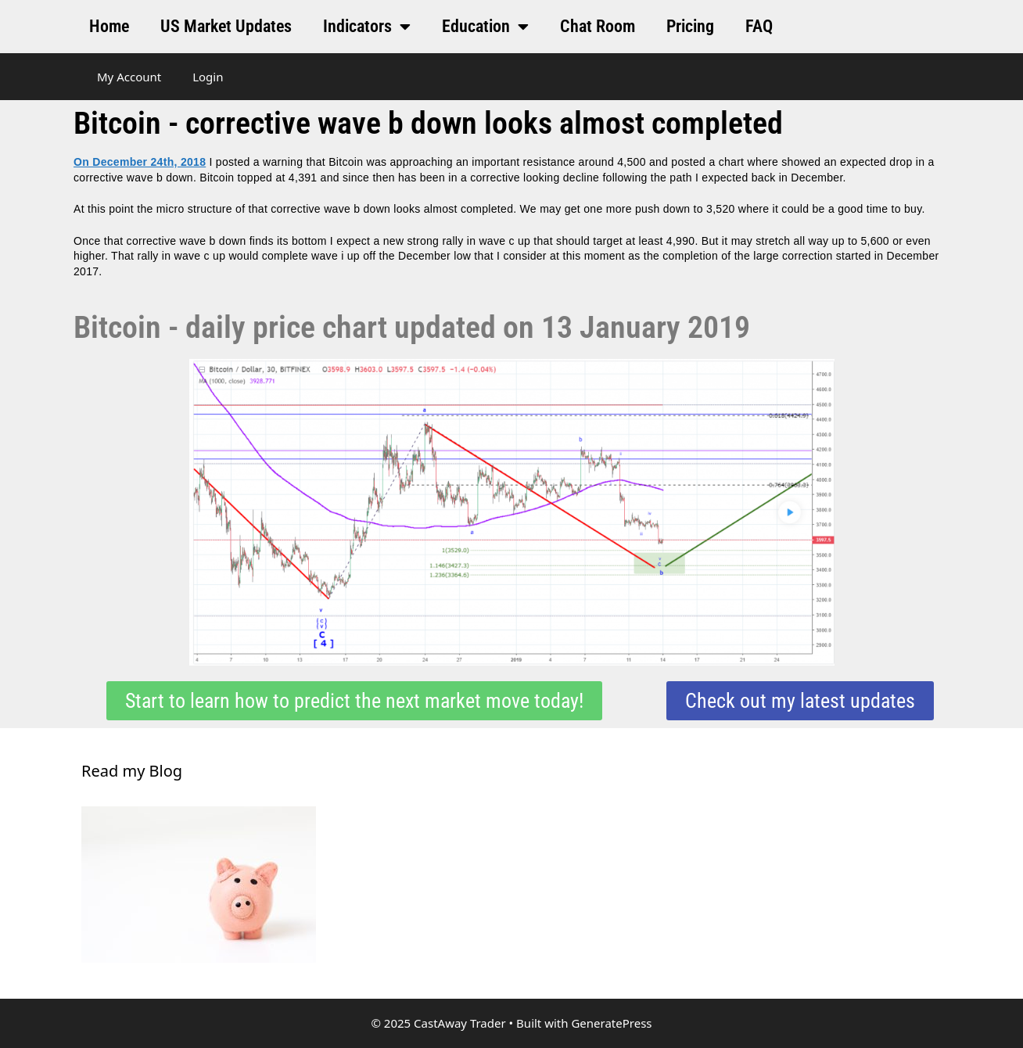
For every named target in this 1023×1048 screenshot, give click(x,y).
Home (109, 26)
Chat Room (597, 26)
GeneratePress (611, 1023)
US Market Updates (226, 26)
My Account (129, 76)
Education (485, 26)
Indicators (367, 26)
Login (207, 76)
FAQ (759, 26)
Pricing (690, 26)
